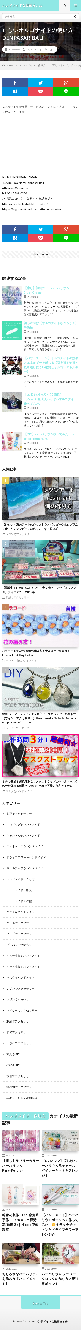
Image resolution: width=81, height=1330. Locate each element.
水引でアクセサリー (19, 1076)
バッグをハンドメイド (20, 912)
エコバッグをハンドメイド (23, 824)
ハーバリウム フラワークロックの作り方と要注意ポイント (60, 1279)
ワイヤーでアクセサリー (20, 727)
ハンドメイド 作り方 (39, 49)
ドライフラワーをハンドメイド (26, 857)
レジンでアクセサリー (19, 534)
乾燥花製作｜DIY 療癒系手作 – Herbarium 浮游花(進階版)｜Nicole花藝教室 (20, 1222)
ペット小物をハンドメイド (21, 660)
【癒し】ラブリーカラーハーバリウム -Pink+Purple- (20, 1165)
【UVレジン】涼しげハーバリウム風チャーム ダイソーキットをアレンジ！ (60, 1168)
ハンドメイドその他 (19, 901)
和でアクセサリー (17, 1032)
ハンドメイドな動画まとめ (51, 1321)
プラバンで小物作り (19, 945)
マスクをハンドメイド (19, 791)
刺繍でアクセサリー (17, 597)
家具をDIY (13, 1054)
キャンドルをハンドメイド (23, 835)
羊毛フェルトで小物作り (21, 1098)
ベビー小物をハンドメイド (23, 955)
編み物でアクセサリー (20, 1087)
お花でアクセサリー (19, 813)
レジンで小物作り (17, 999)
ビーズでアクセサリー (20, 933)
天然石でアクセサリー (20, 1043)
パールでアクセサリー (20, 923)
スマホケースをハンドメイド (24, 846)
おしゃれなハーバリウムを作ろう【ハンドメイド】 (20, 1279)
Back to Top (40, 1303)
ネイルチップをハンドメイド (24, 868)
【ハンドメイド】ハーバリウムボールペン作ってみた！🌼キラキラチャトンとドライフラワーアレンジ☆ (60, 1224)
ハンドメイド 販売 (19, 890)
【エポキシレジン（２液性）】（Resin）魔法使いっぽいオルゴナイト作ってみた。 (50, 399)
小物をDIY (13, 1065)
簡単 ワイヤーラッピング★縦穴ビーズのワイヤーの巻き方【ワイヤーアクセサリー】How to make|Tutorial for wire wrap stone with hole (39, 718)
